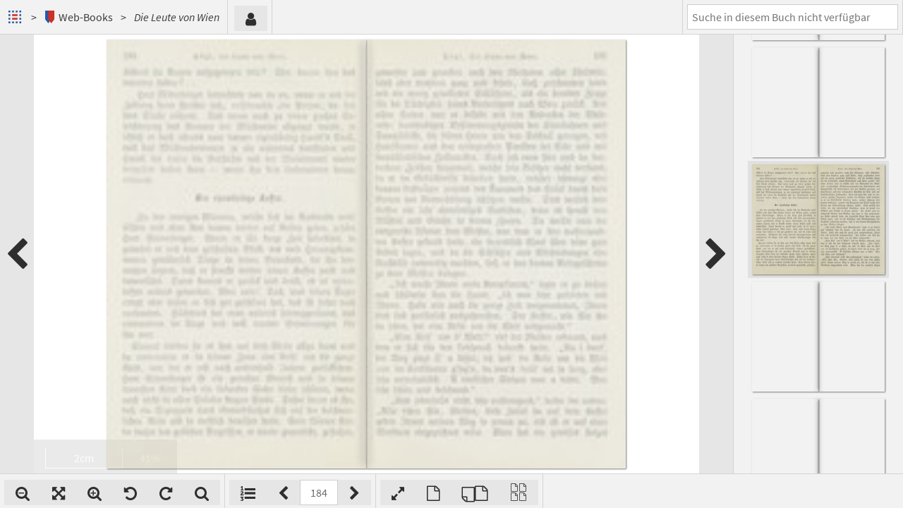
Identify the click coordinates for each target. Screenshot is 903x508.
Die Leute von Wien (176, 17)
